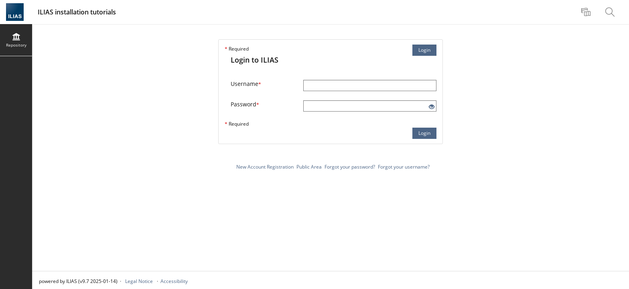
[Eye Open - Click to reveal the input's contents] (431, 107)
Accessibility (174, 281)
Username (246, 84)
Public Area (309, 166)
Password (245, 104)
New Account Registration (265, 166)
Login (424, 50)
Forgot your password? (350, 166)
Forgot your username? (404, 166)
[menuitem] (587, 12)
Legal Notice (139, 281)
